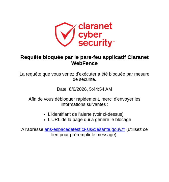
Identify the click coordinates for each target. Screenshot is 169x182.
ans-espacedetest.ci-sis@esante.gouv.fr (85, 129)
